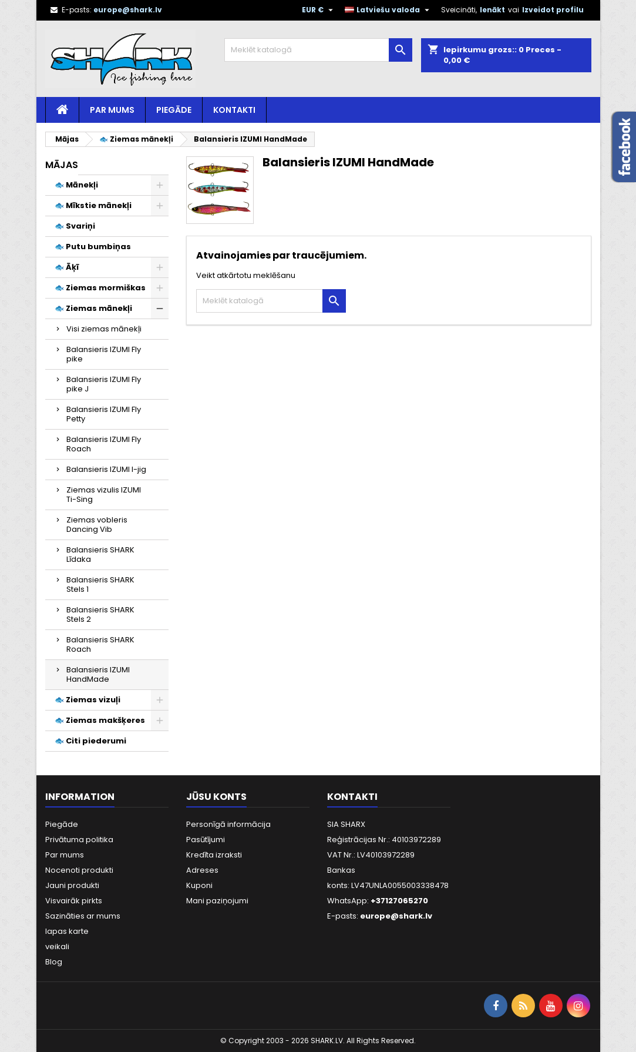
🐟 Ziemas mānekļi (93, 308)
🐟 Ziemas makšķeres (100, 720)
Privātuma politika (79, 839)
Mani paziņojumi (217, 900)
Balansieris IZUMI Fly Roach (103, 444)
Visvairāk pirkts (73, 900)
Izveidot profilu (553, 10)
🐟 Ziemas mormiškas (100, 287)
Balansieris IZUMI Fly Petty (103, 414)
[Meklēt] (318, 50)
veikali (57, 946)
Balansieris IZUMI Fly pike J (103, 384)
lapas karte (67, 931)
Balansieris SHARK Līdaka (100, 554)
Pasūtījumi (205, 839)
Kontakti (234, 110)
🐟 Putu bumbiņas (93, 246)
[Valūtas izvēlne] (319, 10)
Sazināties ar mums (82, 916)
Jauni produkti (72, 885)
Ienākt (492, 10)
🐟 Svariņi (75, 226)
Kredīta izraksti (214, 854)
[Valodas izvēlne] (388, 10)
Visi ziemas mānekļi (104, 328)
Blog (53, 961)
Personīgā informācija (228, 824)
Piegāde (173, 110)
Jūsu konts (216, 796)
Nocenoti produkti (79, 870)
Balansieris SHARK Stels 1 (100, 584)
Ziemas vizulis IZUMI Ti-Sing (103, 494)
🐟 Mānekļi (76, 184)
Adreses (202, 870)
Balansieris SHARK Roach (100, 644)
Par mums (112, 110)
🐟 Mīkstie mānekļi (93, 205)
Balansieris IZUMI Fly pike (103, 354)
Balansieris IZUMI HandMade (98, 674)
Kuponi (199, 885)
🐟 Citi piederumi (90, 740)
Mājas (61, 165)
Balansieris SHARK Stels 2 (100, 614)
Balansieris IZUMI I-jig (106, 469)
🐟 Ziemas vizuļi (87, 699)
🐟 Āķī (67, 267)
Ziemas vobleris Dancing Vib (96, 524)
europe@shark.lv (127, 10)
